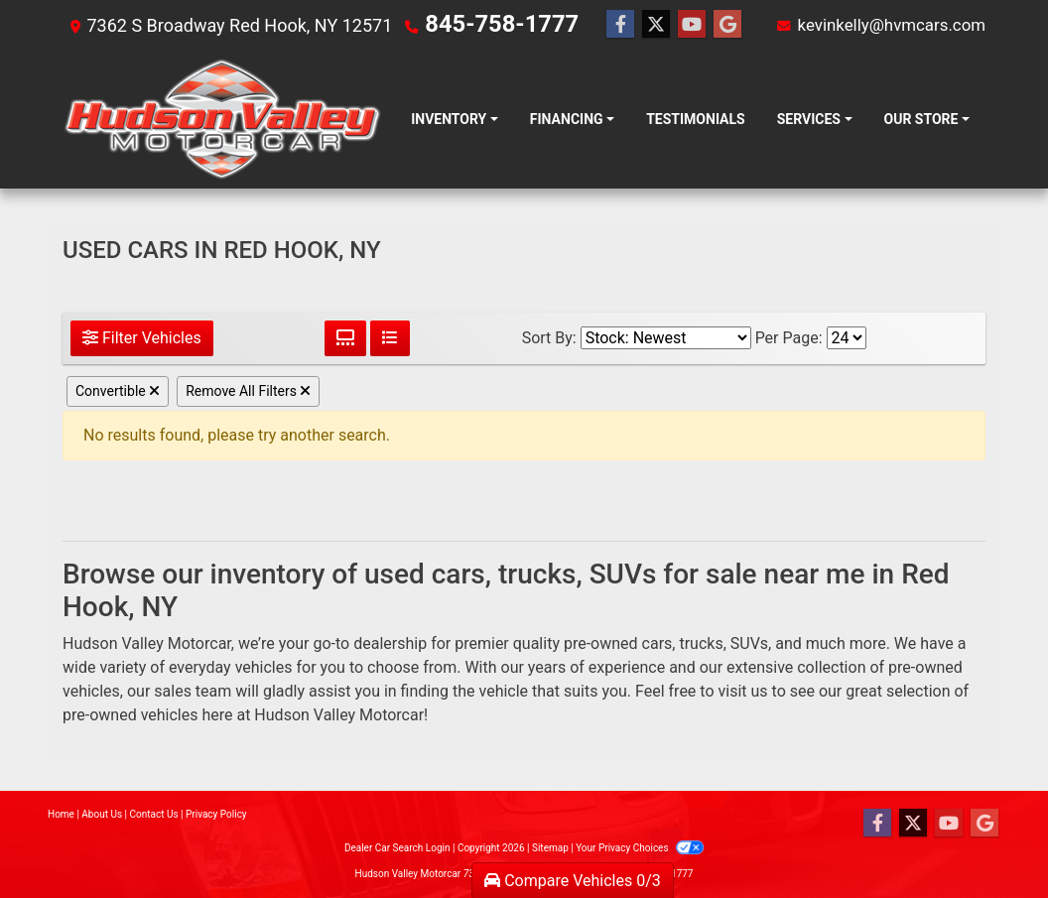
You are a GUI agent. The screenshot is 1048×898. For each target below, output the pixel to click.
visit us (743, 691)
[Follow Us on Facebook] (595, 25)
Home (61, 814)
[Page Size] (846, 337)
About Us (101, 814)
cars (657, 643)
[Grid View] (345, 338)
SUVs (749, 643)
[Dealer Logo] (222, 119)
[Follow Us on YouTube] (667, 25)
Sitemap (550, 847)
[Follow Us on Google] (703, 25)
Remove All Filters (248, 391)
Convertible (117, 391)
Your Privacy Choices (640, 847)
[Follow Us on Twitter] (631, 25)
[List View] (390, 338)
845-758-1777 (483, 24)
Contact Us (154, 814)
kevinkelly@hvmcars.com (884, 24)
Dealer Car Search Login (397, 847)
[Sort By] (666, 337)
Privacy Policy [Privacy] (216, 814)
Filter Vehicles (141, 337)
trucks (700, 643)
